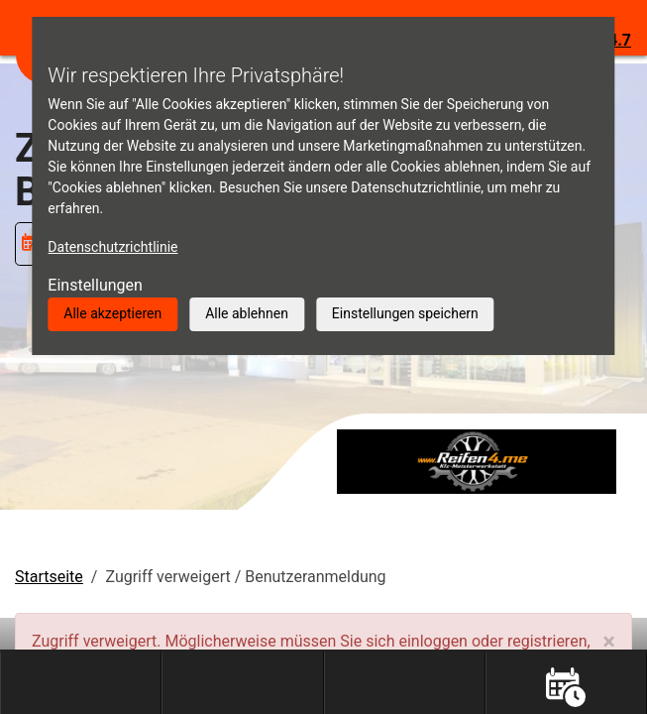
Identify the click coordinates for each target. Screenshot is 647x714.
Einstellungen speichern (405, 313)
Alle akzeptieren (112, 313)
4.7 (619, 40)
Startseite (49, 576)
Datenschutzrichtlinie (112, 247)
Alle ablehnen (246, 313)
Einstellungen (95, 285)
